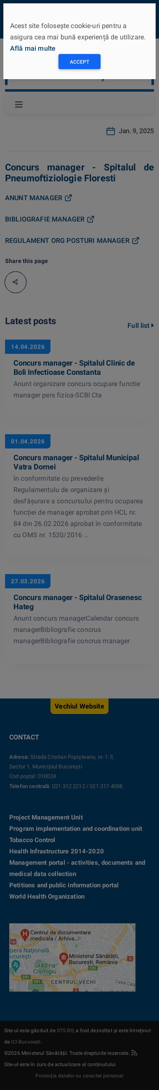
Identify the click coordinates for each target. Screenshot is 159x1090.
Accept (79, 62)
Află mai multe (33, 48)
